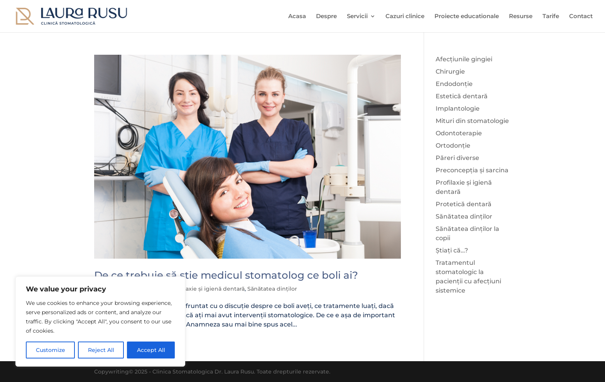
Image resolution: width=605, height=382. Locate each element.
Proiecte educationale (466, 16)
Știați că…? (452, 250)
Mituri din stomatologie (472, 121)
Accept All (151, 350)
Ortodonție (453, 145)
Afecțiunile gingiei (464, 59)
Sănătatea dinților (272, 288)
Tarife (550, 16)
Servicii (357, 16)
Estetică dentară (462, 96)
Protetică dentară (464, 204)
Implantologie (458, 108)
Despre (326, 16)
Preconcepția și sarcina (472, 170)
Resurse (520, 16)
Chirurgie (450, 71)
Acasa (297, 16)
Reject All (101, 350)
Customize (50, 350)
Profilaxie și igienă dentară (208, 288)
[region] (100, 321)
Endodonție (454, 84)
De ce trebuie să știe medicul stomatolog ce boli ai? (226, 275)
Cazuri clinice (404, 16)
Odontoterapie (459, 133)
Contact (581, 16)
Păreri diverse (457, 158)
